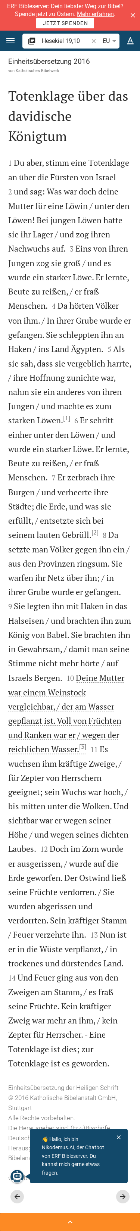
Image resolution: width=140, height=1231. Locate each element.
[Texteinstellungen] (130, 41)
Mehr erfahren (95, 14)
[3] (82, 746)
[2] (95, 532)
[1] (66, 418)
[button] (133, 15)
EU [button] (111, 41)
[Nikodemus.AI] (17, 1176)
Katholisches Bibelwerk (37, 70)
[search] (65, 40)
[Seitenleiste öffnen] (70, 1222)
